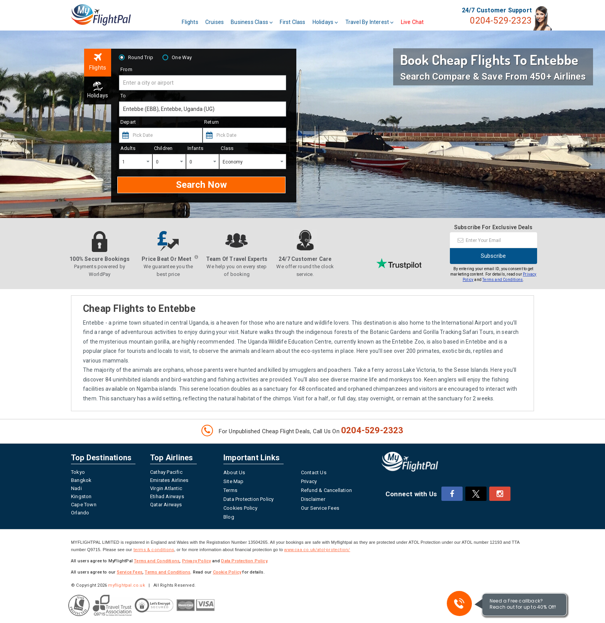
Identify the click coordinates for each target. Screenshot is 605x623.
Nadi (76, 488)
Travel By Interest (391, 18)
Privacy (309, 481)
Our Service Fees (320, 508)
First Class (314, 18)
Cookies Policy (240, 508)
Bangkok (81, 480)
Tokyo (78, 472)
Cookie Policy (227, 572)
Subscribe (493, 255)
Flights (211, 18)
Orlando (80, 513)
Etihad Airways (167, 496)
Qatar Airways (166, 504)
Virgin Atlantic (166, 488)
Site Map (233, 481)
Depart (128, 122)
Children (163, 148)
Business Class (273, 18)
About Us (234, 472)
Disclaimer (313, 499)
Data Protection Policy (248, 499)
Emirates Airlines (169, 480)
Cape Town (83, 504)
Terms (230, 490)
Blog (228, 517)
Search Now (201, 184)
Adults (127, 148)
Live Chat (433, 18)
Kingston (81, 496)
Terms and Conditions (502, 279)
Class (227, 148)
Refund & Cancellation (326, 490)
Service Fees (129, 572)
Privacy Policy (196, 560)
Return (211, 122)
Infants (195, 148)
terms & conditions (154, 549)
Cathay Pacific (166, 472)
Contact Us (313, 472)
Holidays (347, 18)
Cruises (235, 18)
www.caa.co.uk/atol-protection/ (317, 549)
